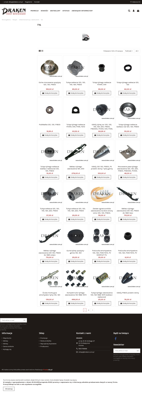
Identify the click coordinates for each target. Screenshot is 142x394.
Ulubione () (135, 2)
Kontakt (37, 2)
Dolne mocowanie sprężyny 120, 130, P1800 (50, 83)
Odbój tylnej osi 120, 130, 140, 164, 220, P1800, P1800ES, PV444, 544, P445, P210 (102, 127)
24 (137, 51)
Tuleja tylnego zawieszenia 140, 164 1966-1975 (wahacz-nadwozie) (101, 295)
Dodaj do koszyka (49, 93)
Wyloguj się (7, 349)
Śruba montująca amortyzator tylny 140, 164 (49, 294)
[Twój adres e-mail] (11, 320)
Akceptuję (9, 389)
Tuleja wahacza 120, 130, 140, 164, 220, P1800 (49, 210)
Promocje (43, 338)
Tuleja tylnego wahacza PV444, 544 (102, 83)
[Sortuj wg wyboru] (129, 51)
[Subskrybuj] (24, 320)
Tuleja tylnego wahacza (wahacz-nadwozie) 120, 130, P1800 (49, 169)
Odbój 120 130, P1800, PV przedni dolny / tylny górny (102, 168)
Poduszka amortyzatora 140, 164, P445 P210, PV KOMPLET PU (101, 253)
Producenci (44, 346)
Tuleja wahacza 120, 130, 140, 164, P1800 (75, 83)
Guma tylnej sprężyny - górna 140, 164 (76, 252)
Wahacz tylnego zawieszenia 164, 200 (75, 168)
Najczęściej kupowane (48, 344)
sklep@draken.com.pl (86, 352)
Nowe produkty (45, 341)
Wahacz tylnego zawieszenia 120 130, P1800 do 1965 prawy (50, 253)
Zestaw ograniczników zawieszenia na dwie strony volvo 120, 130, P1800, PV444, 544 (102, 212)
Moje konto (7, 338)
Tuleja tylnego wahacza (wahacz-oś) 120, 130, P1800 (128, 125)
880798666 (83, 349)
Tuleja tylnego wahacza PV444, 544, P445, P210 (75, 125)
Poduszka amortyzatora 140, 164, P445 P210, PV (127, 252)
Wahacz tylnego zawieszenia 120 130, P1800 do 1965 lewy (128, 211)
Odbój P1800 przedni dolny (128, 293)
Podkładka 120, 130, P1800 (49, 124)
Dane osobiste (8, 346)
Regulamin (28, 2)
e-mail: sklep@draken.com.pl (13, 2)
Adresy (5, 341)
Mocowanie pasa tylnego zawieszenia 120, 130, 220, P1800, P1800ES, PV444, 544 (127, 170)
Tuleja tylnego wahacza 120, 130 (128, 83)
